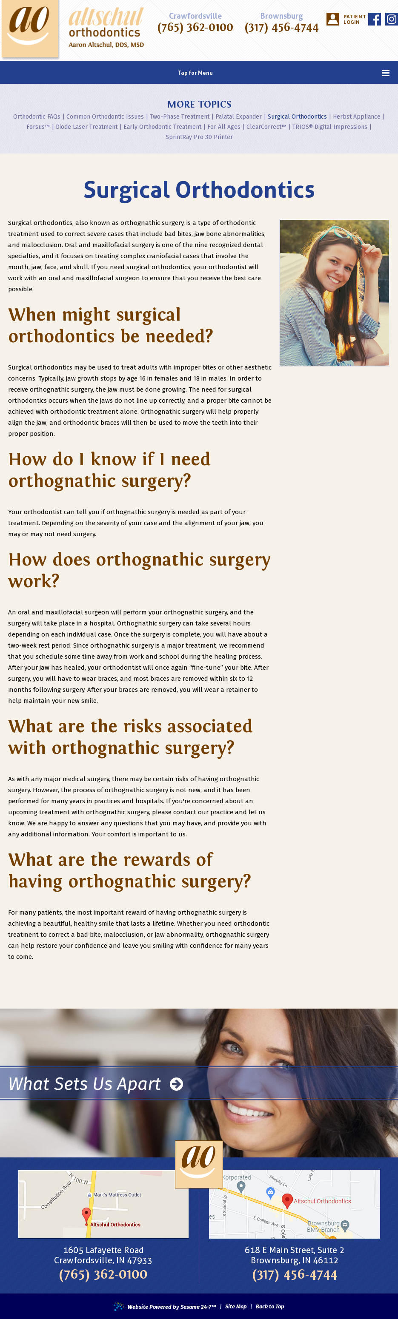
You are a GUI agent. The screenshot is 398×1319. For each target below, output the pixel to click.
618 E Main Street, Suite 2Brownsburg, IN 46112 (294, 1255)
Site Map (236, 1307)
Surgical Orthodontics (297, 116)
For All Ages (224, 127)
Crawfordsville (195, 16)
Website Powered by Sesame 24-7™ (165, 1307)
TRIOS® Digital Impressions (329, 127)
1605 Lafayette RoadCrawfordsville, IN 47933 (103, 1255)
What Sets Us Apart (95, 1083)
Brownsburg (282, 16)
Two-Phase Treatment (179, 116)
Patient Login (354, 19)
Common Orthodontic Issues (105, 116)
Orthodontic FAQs (36, 116)
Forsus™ (38, 127)
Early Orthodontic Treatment (162, 127)
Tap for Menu (283, 72)
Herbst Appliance (357, 116)
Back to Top (270, 1307)
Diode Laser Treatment (86, 127)
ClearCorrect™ (266, 127)
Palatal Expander (238, 116)
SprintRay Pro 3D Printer (199, 137)
